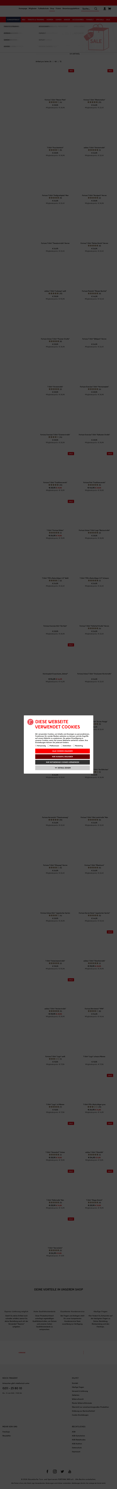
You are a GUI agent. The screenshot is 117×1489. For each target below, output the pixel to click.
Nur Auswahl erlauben (62, 756)
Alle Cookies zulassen (62, 751)
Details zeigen (63, 767)
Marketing (78, 746)
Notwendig (40, 746)
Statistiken (66, 746)
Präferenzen (53, 746)
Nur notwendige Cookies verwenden (62, 762)
